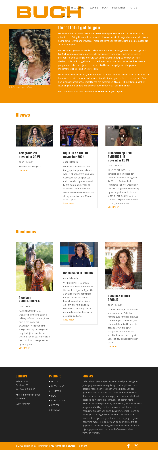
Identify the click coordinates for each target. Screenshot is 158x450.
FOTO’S (133, 8)
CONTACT (66, 16)
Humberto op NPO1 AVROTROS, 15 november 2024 (120, 156)
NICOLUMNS (77, 8)
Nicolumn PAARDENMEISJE (29, 299)
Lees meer (24, 170)
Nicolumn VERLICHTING (78, 273)
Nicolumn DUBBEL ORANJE (119, 298)
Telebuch (28, 161)
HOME (64, 8)
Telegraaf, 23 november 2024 (29, 155)
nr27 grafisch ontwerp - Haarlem (69, 445)
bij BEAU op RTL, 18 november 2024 (75, 155)
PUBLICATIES (118, 8)
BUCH (105, 8)
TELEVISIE (93, 8)
